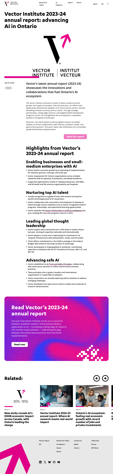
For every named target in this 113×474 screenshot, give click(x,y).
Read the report (75, 137)
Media (76, 444)
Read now (19, 344)
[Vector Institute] (11, 4)
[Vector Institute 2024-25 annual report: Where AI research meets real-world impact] (56, 404)
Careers (76, 448)
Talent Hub (95, 441)
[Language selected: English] (102, 4)
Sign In (95, 4)
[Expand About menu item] (82, 2)
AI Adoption (59, 4)
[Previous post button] (96, 378)
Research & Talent (43, 4)
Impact (70, 3)
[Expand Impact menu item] (73, 2)
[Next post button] (105, 378)
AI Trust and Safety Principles (59, 264)
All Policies (95, 448)
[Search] (108, 4)
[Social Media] (40, 462)
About (79, 3)
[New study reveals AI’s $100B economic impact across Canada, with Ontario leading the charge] (20, 405)
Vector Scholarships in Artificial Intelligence (63, 210)
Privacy (93, 444)
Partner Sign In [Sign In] (44, 441)
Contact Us (78, 441)
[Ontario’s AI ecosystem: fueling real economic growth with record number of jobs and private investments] (92, 405)
